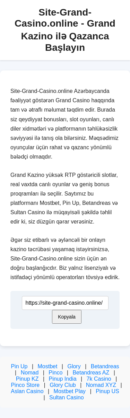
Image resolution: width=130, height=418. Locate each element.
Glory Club (63, 385)
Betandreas (105, 366)
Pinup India (62, 379)
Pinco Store (25, 385)
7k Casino (99, 379)
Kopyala (67, 317)
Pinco (55, 373)
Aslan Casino (27, 391)
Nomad (30, 373)
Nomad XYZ (101, 385)
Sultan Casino (66, 397)
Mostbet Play (70, 391)
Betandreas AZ (90, 373)
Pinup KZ (27, 379)
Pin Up (19, 366)
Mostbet (47, 366)
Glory (73, 366)
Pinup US (107, 391)
